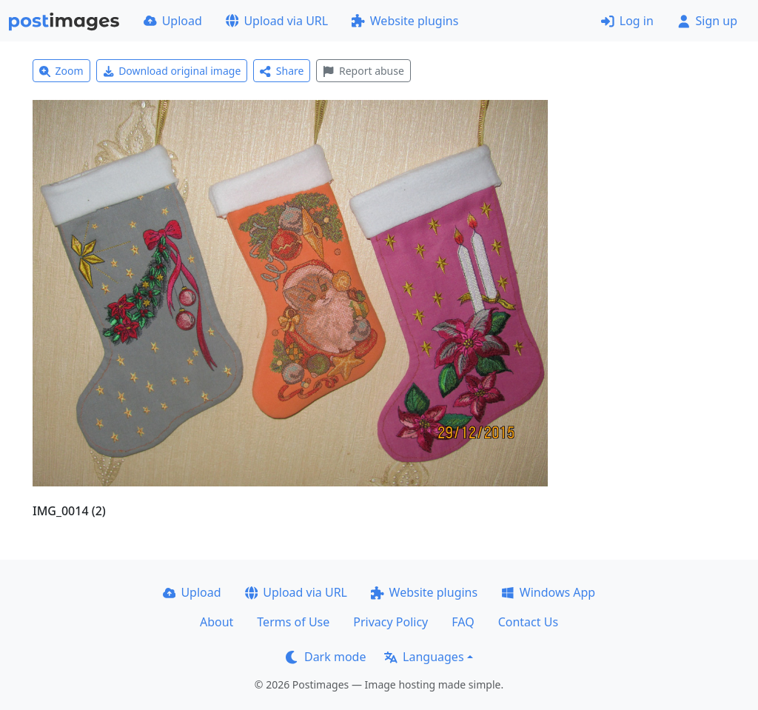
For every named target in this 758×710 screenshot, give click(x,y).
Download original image (172, 71)
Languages (423, 657)
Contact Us (528, 622)
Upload (173, 21)
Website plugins (405, 21)
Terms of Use (293, 622)
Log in (627, 21)
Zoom (61, 71)
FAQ (463, 622)
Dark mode (326, 657)
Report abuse (363, 71)
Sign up (707, 21)
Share (281, 71)
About (216, 622)
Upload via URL (277, 21)
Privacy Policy (390, 622)
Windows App (548, 592)
